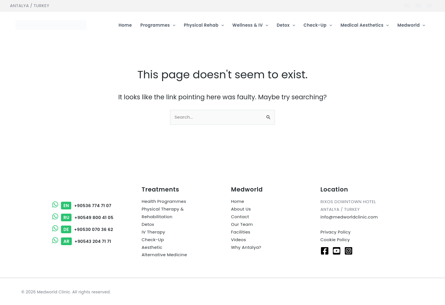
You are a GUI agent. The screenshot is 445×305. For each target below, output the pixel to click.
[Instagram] (348, 250)
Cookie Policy (335, 240)
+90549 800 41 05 (83, 217)
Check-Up (153, 240)
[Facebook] (324, 250)
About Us (241, 209)
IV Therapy (153, 232)
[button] (172, 25)
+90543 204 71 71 (82, 240)
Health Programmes (164, 202)
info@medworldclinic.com (349, 217)
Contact (240, 217)
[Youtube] (336, 250)
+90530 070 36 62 (83, 229)
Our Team (242, 225)
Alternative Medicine (164, 255)
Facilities (240, 232)
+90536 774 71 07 (82, 206)
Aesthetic (152, 248)
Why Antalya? (246, 248)
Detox (148, 225)
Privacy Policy (335, 232)
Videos (238, 240)
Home (237, 202)
